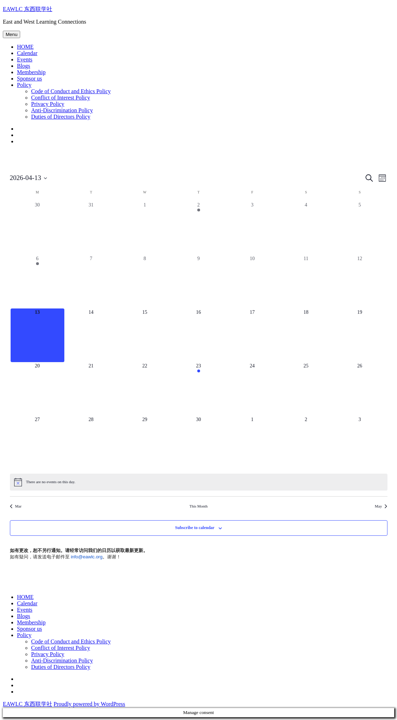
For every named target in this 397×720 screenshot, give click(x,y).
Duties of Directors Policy (61, 117)
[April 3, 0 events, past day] (252, 228)
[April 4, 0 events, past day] (306, 228)
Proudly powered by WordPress (89, 704)
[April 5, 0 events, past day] (360, 228)
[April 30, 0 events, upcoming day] (199, 442)
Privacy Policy (47, 104)
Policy (24, 85)
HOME (25, 47)
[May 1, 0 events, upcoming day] (252, 442)
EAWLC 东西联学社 (27, 9)
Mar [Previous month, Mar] (16, 506)
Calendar (27, 53)
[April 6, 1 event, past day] (37, 281)
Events (25, 59)
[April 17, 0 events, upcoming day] (252, 335)
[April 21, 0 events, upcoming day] (91, 389)
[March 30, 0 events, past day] (37, 228)
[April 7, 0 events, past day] (91, 281)
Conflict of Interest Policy (60, 98)
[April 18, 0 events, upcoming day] (306, 335)
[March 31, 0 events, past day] (91, 228)
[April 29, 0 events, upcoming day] (145, 442)
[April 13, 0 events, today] (37, 335)
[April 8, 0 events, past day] (145, 281)
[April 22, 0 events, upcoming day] (145, 389)
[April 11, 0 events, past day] (306, 281)
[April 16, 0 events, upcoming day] (199, 335)
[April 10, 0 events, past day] (252, 281)
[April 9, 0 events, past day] (199, 281)
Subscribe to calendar (194, 527)
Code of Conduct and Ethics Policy (71, 91)
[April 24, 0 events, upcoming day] (252, 389)
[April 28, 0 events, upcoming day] (91, 442)
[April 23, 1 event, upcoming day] (199, 389)
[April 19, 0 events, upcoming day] (360, 335)
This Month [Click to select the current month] (198, 506)
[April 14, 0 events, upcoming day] (91, 335)
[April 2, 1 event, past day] (199, 228)
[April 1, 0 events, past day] (145, 228)
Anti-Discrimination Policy (62, 110)
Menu (11, 34)
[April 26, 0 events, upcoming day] (360, 389)
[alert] (198, 482)
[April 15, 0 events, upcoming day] (145, 335)
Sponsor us (29, 79)
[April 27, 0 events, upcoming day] (37, 442)
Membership (31, 72)
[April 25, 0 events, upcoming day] (306, 389)
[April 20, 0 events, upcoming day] (37, 389)
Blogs (23, 66)
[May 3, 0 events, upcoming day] (360, 442)
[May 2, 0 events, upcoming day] (306, 442)
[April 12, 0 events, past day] (360, 281)
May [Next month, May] (381, 506)
